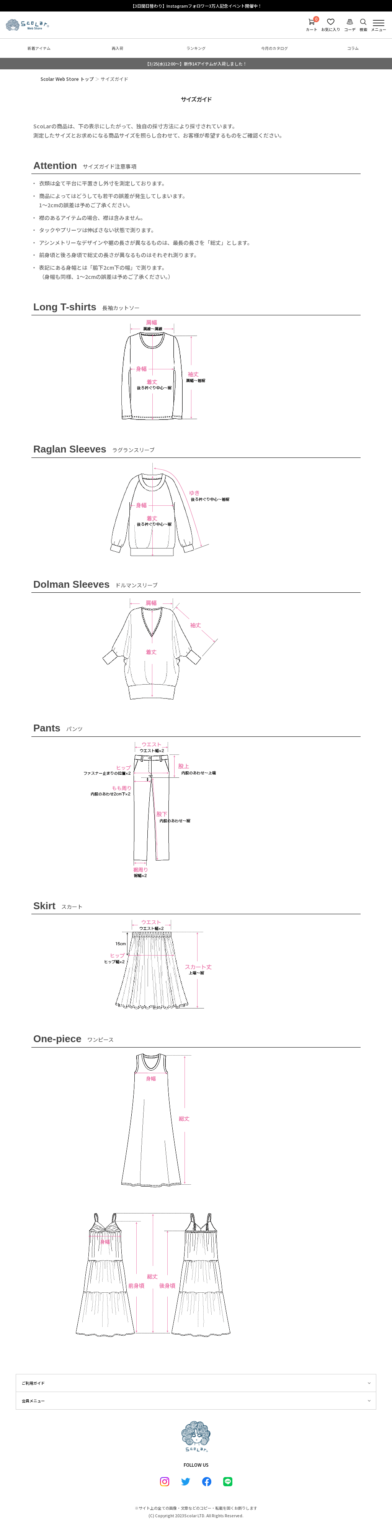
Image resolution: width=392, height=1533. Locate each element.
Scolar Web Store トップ (67, 78)
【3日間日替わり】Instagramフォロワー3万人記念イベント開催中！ (196, 6)
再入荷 (117, 48)
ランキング (196, 48)
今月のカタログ (274, 48)
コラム (353, 48)
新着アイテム (39, 48)
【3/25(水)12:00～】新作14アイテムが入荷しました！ (196, 64)
